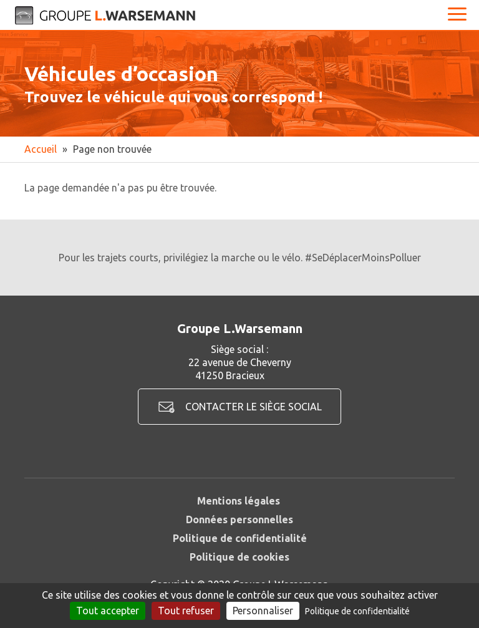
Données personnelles (239, 519)
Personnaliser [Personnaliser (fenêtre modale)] (263, 610)
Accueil (40, 149)
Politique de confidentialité (240, 538)
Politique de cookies (239, 557)
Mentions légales (238, 500)
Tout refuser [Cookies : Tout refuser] (186, 610)
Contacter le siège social (253, 406)
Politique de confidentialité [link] (357, 611)
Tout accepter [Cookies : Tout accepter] (107, 610)
